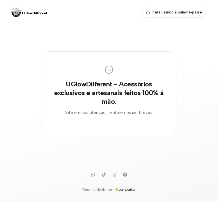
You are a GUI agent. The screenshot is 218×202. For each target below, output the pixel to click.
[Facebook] (125, 175)
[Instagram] (114, 175)
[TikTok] (104, 175)
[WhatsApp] (93, 175)
